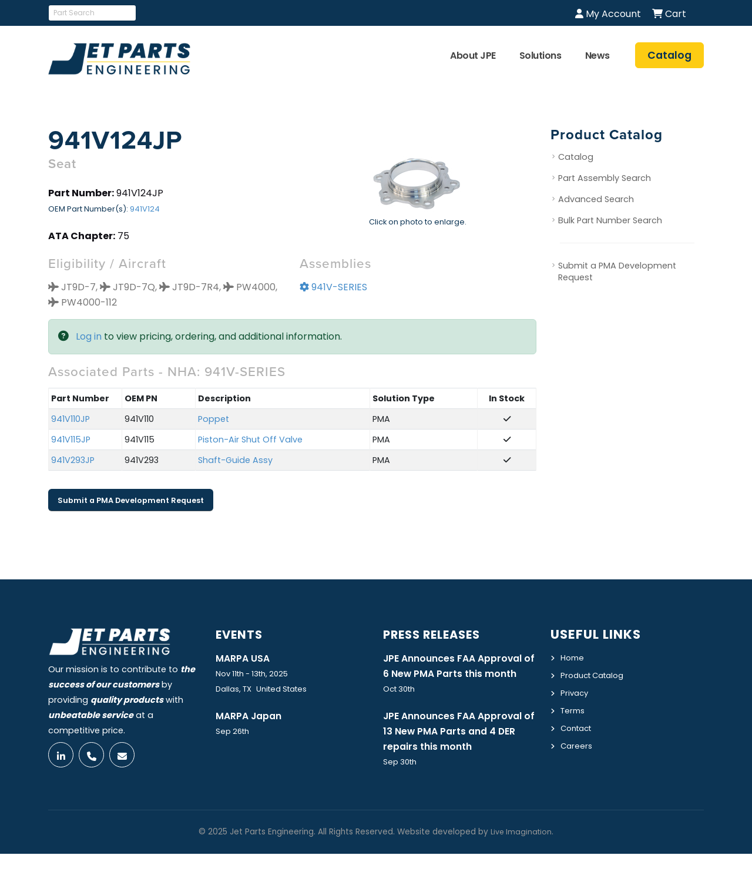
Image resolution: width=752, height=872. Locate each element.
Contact (578, 726)
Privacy (575, 691)
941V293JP (73, 461)
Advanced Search (596, 200)
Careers (577, 743)
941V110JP (70, 419)
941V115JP (70, 440)
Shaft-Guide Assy (235, 461)
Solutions (540, 55)
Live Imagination (521, 850)
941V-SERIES (333, 287)
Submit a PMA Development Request (131, 500)
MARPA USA (245, 658)
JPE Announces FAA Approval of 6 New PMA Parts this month (458, 674)
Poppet (213, 419)
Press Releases (437, 634)
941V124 (145, 209)
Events (242, 634)
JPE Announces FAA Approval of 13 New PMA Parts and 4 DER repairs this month (458, 749)
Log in (89, 337)
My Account (608, 14)
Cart (669, 14)
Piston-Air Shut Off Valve (250, 440)
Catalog (575, 157)
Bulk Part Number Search (610, 221)
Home (573, 657)
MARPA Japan (251, 716)
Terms (574, 709)
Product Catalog (596, 674)
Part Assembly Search (604, 179)
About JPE (473, 55)
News (597, 55)
